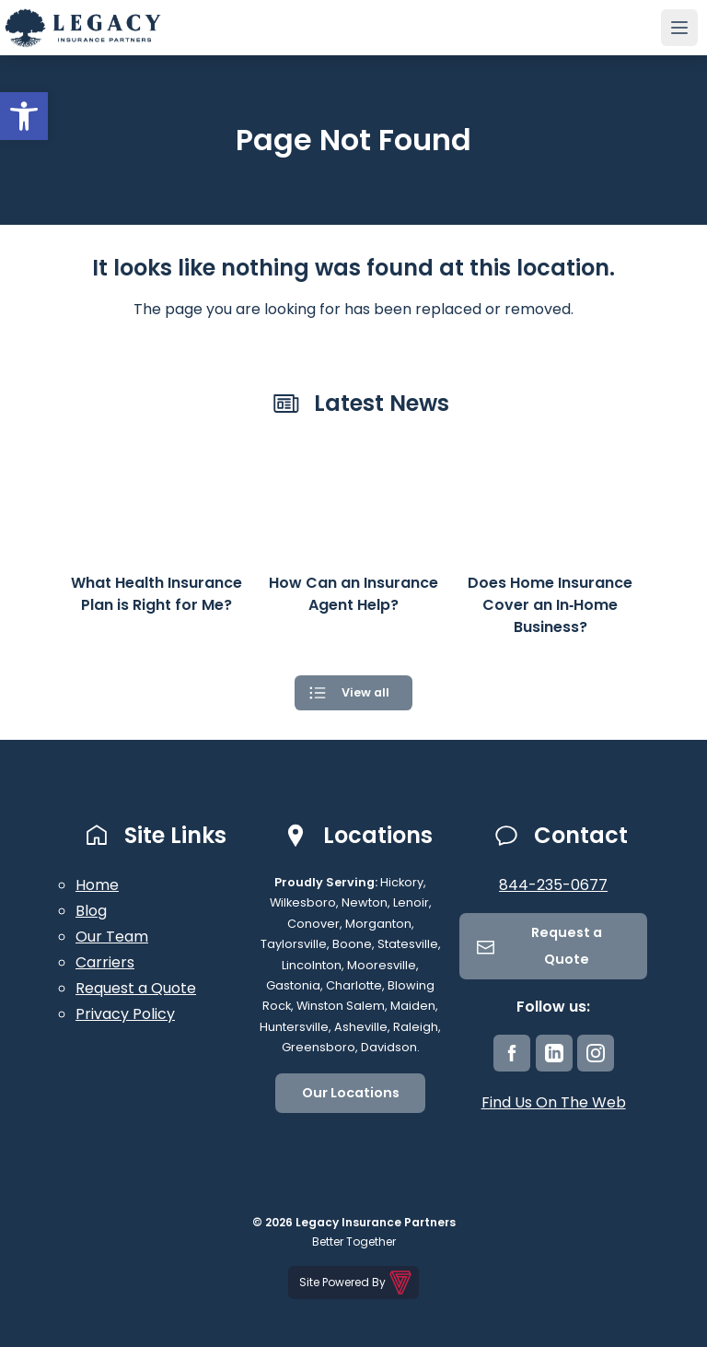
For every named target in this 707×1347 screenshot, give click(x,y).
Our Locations (351, 1092)
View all (365, 692)
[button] (24, 116)
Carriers (104, 962)
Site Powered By (356, 1282)
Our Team (111, 936)
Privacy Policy (125, 1014)
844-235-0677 (553, 885)
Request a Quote (135, 988)
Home (97, 885)
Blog (91, 910)
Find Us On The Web (553, 1102)
